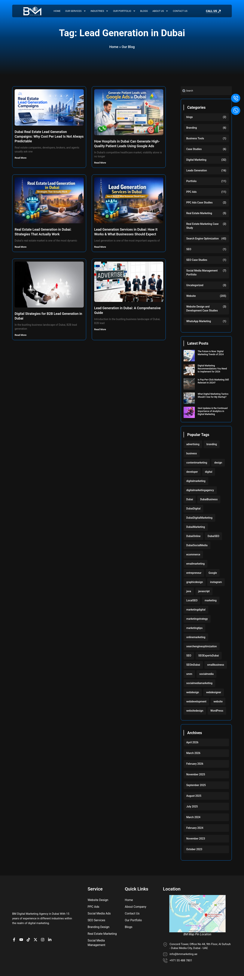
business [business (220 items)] (191, 453)
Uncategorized (194, 285)
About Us (160, 11)
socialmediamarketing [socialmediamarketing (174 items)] (199, 683)
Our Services (75, 11)
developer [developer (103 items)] (192, 471)
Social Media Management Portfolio (202, 272)
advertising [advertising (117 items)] (193, 444)
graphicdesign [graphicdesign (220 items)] (194, 582)
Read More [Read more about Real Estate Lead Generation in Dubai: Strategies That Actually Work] (21, 246)
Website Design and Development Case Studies (202, 308)
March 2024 (193, 817)
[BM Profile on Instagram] (43, 924)
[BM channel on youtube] (22, 924)
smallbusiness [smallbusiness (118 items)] (215, 664)
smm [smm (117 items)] (189, 673)
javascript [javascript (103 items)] (204, 591)
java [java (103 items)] (188, 591)
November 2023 (195, 838)
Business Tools (195, 138)
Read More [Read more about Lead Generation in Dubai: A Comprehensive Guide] (100, 329)
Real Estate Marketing (199, 213)
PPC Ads (191, 191)
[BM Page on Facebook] (15, 924)
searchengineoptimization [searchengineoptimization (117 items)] (201, 646)
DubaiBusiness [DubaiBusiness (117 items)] (209, 499)
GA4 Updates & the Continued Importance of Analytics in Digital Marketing (212, 411)
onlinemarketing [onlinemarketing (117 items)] (195, 637)
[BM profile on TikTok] (29, 924)
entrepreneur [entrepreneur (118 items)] (194, 572)
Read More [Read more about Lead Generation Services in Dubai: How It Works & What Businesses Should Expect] (100, 246)
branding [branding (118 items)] (211, 444)
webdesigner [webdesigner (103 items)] (213, 692)
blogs (189, 117)
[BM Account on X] (36, 924)
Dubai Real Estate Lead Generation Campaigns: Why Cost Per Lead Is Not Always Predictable (49, 136)
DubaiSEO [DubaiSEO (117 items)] (213, 536)
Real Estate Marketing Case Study (202, 225)
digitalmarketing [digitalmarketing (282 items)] (196, 480)
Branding (191, 127)
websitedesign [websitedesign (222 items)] (194, 710)
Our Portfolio (124, 11)
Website (191, 295)
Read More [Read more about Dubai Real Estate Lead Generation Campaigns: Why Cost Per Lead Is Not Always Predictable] (21, 157)
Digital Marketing (196, 159)
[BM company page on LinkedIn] (50, 924)
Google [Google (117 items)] (213, 572)
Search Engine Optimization (202, 238)
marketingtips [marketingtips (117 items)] (194, 627)
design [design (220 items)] (218, 462)
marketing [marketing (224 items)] (210, 600)
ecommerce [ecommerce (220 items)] (193, 554)
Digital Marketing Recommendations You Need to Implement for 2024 (212, 368)
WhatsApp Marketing (198, 321)
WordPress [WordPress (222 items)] (216, 710)
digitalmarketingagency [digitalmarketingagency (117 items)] (200, 490)
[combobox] (206, 90)
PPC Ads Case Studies (199, 202)
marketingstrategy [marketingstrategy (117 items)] (197, 618)
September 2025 (196, 785)
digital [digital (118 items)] (208, 471)
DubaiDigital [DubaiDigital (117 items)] (193, 508)
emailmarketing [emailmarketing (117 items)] (195, 563)
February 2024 (194, 827)
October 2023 (194, 849)
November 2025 (195, 774)
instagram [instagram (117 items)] (216, 582)
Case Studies (194, 149)
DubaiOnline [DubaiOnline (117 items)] (193, 536)
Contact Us (180, 11)
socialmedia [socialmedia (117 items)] (206, 673)
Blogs (144, 11)
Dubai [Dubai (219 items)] (189, 499)
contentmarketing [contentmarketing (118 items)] (196, 462)
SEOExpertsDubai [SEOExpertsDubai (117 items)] (208, 655)
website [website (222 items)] (218, 701)
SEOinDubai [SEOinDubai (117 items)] (193, 664)
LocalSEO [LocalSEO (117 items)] (192, 600)
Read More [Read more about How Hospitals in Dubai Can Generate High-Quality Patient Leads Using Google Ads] (100, 162)
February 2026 (194, 763)
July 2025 (192, 806)
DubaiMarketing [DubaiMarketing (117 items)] (195, 526)
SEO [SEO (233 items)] (188, 655)
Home (57, 11)
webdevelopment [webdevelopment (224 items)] (196, 701)
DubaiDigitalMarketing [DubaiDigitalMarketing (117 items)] (199, 517)
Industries (99, 11)
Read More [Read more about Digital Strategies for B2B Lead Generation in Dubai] (21, 335)
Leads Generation (196, 170)
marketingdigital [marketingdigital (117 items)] (196, 609)
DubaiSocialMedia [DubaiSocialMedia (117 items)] (197, 545)
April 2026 (192, 742)
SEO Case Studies (196, 259)
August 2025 (193, 795)
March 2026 (193, 753)
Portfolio (191, 181)
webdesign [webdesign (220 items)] (192, 692)
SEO (188, 249)
